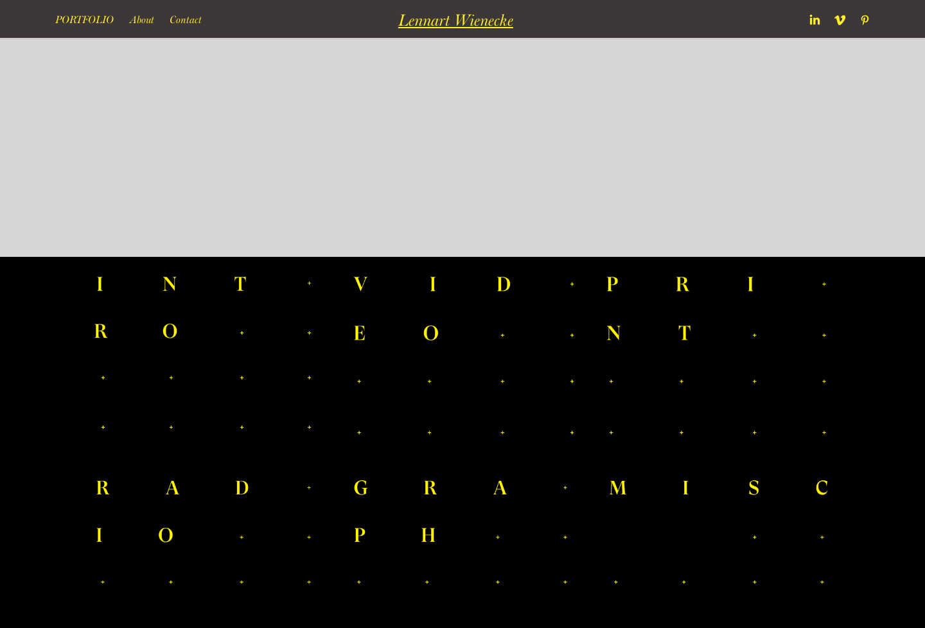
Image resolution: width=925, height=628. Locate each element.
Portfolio (84, 19)
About (142, 19)
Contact (186, 19)
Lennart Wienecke (455, 20)
